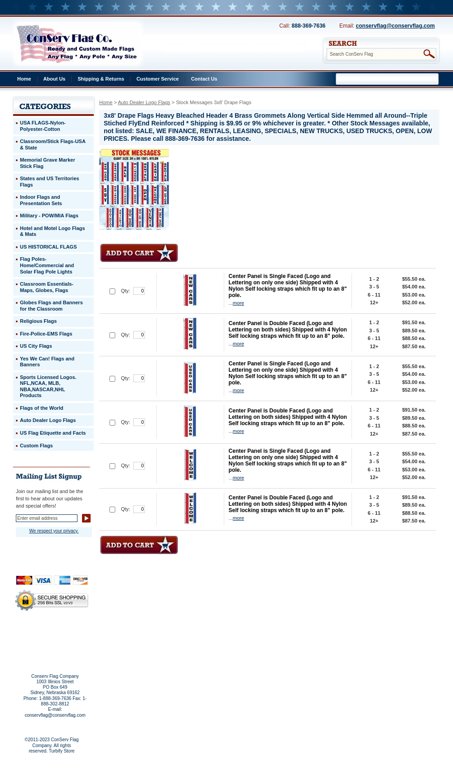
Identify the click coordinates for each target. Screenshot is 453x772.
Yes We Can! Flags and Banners (47, 362)
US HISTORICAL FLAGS (48, 246)
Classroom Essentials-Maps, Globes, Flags (46, 287)
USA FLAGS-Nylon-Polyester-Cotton (43, 126)
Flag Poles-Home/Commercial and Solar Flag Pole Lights (47, 265)
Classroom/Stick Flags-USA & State (53, 144)
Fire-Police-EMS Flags (46, 333)
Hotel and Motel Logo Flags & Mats (52, 231)
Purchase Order (69, 638)
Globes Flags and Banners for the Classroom (51, 306)
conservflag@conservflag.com (395, 26)
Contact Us (204, 79)
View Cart (68, 644)
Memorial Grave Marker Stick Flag (47, 163)
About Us (54, 79)
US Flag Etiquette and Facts (53, 433)
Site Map (34, 644)
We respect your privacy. (53, 530)
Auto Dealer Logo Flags (144, 102)
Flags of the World (41, 408)
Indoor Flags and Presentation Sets (41, 200)
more (238, 303)
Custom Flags (36, 445)
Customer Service (157, 79)
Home (24, 79)
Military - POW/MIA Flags (49, 215)
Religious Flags (38, 321)
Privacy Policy (36, 632)
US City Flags (36, 346)
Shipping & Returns (100, 79)
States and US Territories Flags (49, 181)
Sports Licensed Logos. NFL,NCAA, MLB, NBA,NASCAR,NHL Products (48, 386)
